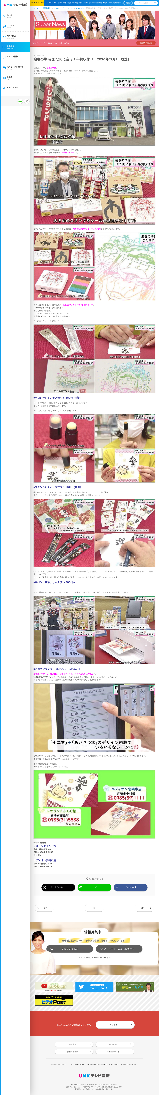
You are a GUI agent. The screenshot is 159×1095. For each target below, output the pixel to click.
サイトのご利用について (59, 1064)
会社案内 (72, 1044)
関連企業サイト (113, 1052)
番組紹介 (47, 8)
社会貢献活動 (72, 1052)
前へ (46, 908)
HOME (37, 8)
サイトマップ (133, 1064)
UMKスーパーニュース (63, 8)
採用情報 (123, 1064)
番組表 (128, 3)
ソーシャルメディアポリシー (96, 1064)
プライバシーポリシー (77, 1064)
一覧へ (94, 908)
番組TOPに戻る (146, 43)
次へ (143, 908)
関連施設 (113, 1044)
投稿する (114, 1024)
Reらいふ (80, 8)
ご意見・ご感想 (113, 1064)
